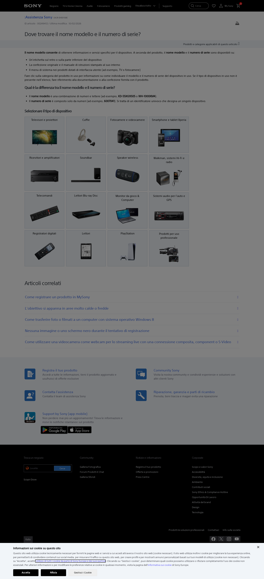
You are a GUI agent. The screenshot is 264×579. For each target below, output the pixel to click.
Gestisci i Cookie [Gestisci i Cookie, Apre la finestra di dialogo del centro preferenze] (83, 572)
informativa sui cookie (160, 565)
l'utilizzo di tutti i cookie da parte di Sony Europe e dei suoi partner (70, 561)
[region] (132, 561)
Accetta (26, 572)
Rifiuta (53, 572)
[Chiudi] (258, 547)
